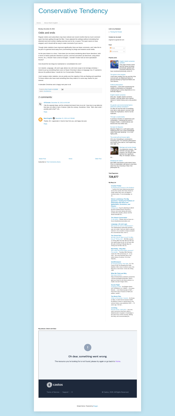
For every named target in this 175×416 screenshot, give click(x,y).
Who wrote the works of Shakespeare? (122, 225)
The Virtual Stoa (116, 235)
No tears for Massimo (116, 127)
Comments (114, 51)
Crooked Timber (116, 186)
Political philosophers (116, 85)
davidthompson (116, 262)
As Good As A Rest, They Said (120, 263)
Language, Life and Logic (119, 224)
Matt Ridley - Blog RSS (118, 249)
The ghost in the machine (117, 74)
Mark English (48, 118)
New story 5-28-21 (116, 275)
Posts (112, 48)
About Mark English (51, 23)
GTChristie (47, 102)
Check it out (114, 208)
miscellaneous (47, 91)
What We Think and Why (119, 273)
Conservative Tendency (73, 11)
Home (39, 23)
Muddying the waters (116, 161)
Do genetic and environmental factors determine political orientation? (121, 105)
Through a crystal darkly (117, 117)
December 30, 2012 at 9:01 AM (60, 102)
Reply (45, 112)
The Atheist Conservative (119, 217)
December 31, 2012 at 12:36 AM (65, 118)
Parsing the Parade (116, 32)
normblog (114, 308)
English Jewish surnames (117, 95)
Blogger (95, 406)
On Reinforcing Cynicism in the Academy (122, 187)
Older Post (98, 159)
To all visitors (115, 219)
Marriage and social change (128, 147)
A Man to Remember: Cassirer (119, 298)
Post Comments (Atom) (53, 162)
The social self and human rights (120, 137)
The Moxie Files (116, 296)
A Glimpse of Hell (116, 286)
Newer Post (42, 159)
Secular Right (115, 285)
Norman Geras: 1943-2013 (119, 309)
